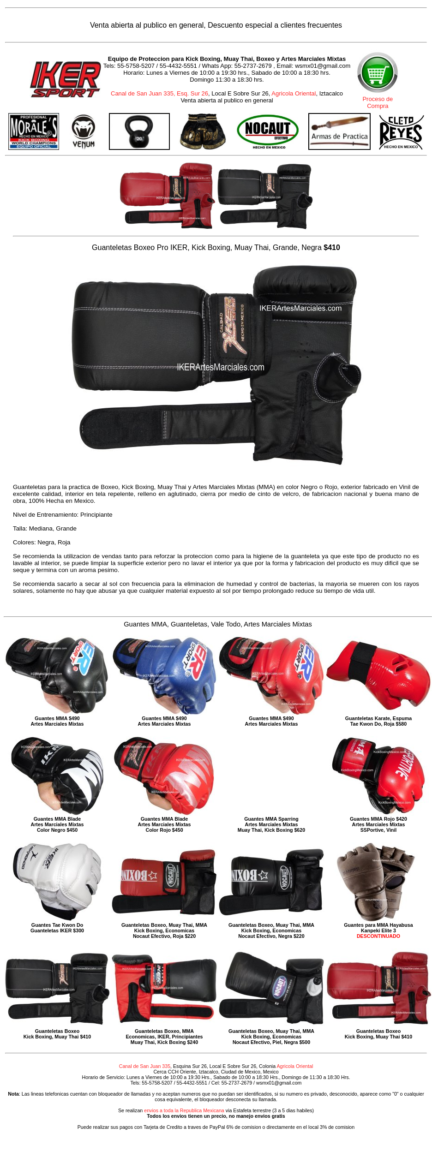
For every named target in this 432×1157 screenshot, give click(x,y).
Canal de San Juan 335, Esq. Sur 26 (159, 93)
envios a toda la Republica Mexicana (184, 1110)
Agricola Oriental (293, 93)
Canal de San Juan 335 (144, 1066)
